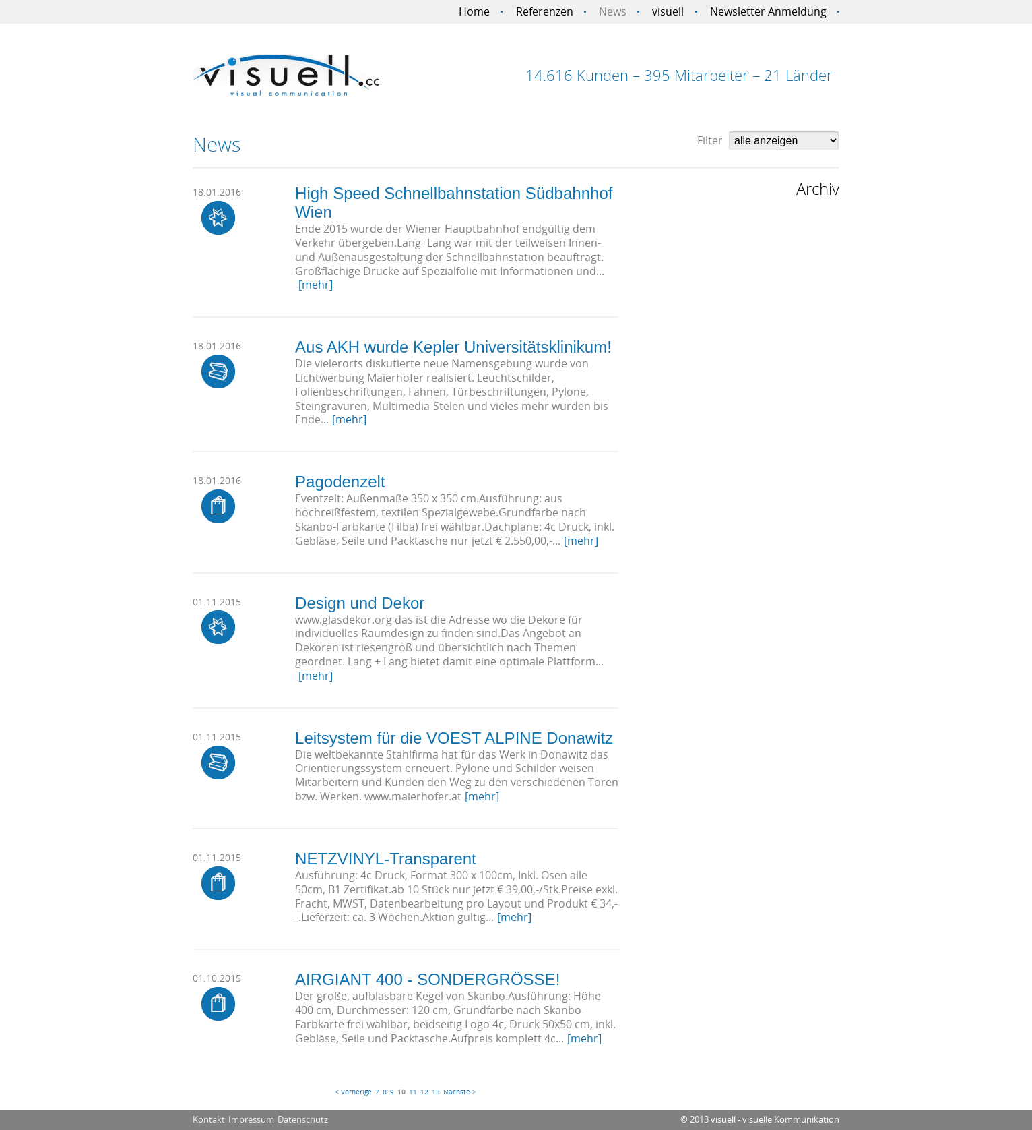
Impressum (251, 1119)
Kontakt (209, 1119)
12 (424, 1091)
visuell (668, 11)
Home (474, 11)
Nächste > (459, 1091)
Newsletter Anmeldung (768, 11)
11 (413, 1091)
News (612, 11)
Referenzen (544, 11)
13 (436, 1091)
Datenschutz (303, 1119)
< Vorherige (353, 1091)
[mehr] (315, 284)
